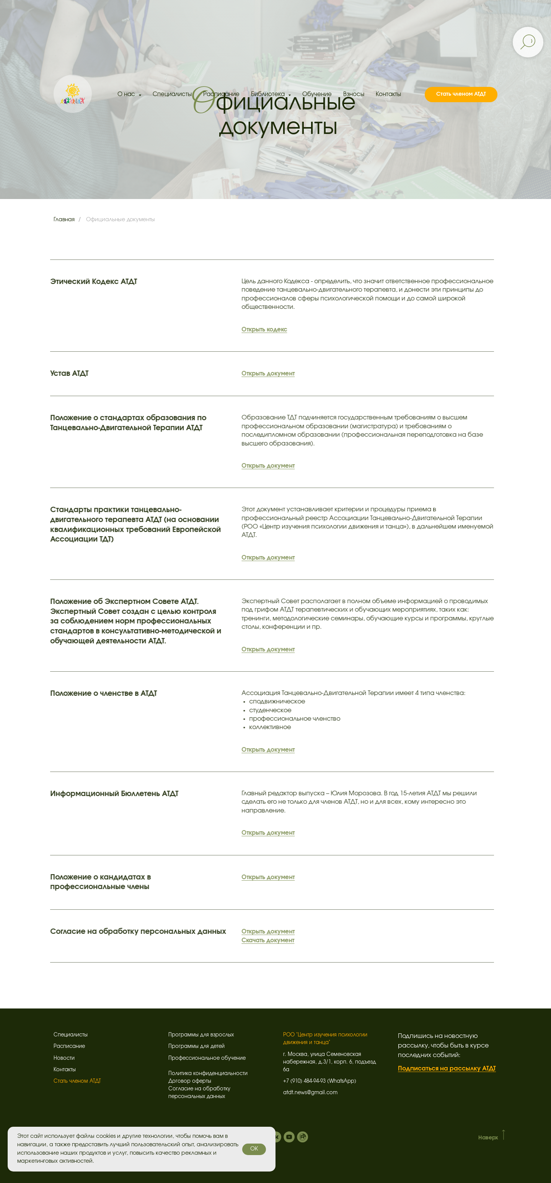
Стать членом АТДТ (77, 1081)
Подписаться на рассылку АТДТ (447, 1069)
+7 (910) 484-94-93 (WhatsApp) (319, 1081)
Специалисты (172, 94)
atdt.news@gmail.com (310, 1092)
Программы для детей (196, 1046)
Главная (64, 219)
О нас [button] (127, 94)
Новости (64, 1058)
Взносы (353, 94)
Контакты (388, 94)
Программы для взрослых (201, 1035)
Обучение (317, 94)
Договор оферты (189, 1081)
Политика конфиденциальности (208, 1073)
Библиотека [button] (268, 94)
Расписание (221, 94)
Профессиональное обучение (207, 1058)
